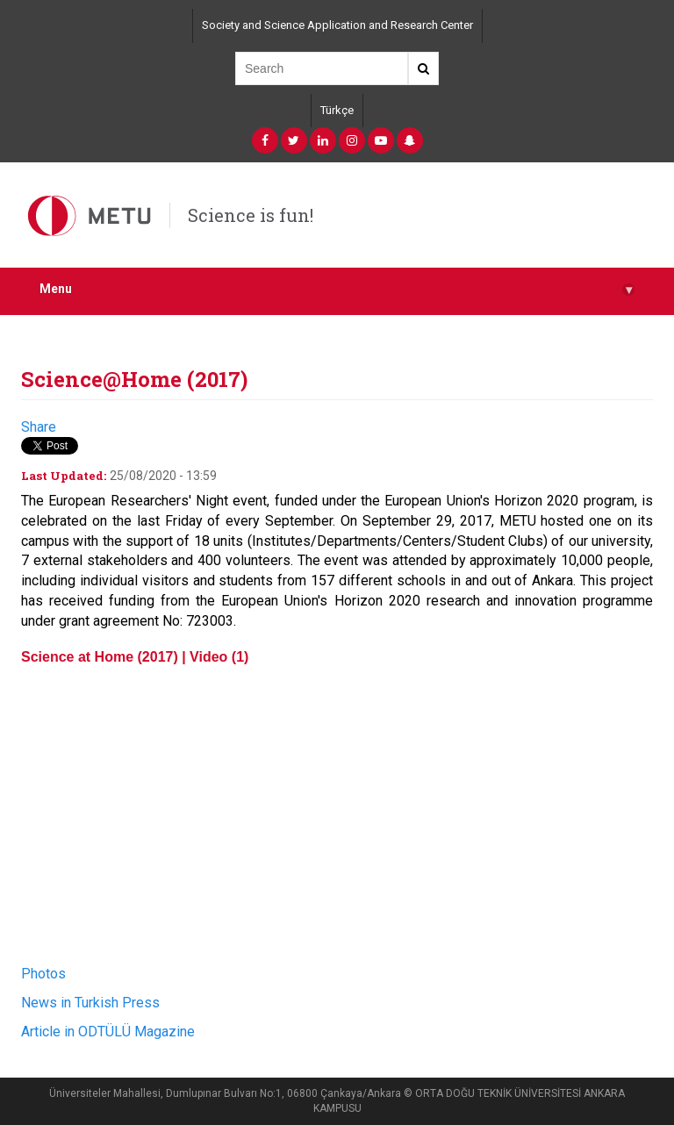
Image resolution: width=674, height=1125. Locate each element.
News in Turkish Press (92, 1002)
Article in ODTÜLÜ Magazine (108, 1031)
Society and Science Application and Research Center (337, 25)
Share (38, 427)
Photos (43, 973)
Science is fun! (250, 215)
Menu (337, 289)
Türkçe (337, 110)
